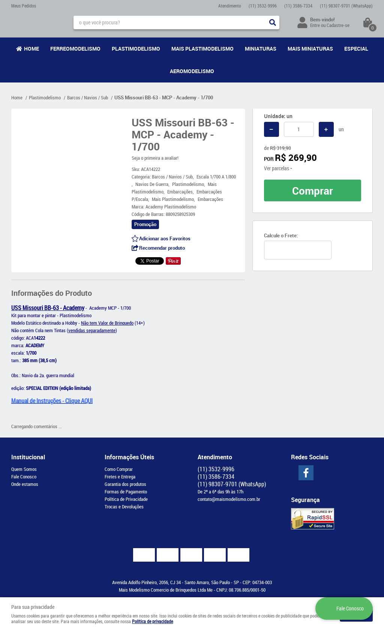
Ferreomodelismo (75, 48)
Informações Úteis (129, 457)
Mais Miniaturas (310, 48)
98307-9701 (346, 6)
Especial (356, 48)
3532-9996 (263, 6)
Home (31, 48)
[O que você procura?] (272, 22)
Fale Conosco (23, 476)
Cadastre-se (338, 25)
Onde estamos (24, 484)
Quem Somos (24, 469)
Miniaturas (260, 48)
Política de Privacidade (126, 499)
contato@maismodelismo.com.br (229, 499)
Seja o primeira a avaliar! (155, 157)
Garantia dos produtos (125, 484)
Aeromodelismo (192, 71)
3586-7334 (298, 6)
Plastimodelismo (136, 48)
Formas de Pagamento (126, 491)
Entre (315, 25)
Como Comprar (119, 469)
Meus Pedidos (23, 6)
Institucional (28, 457)
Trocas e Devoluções (124, 506)
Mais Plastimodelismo (202, 48)
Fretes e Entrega (120, 476)
